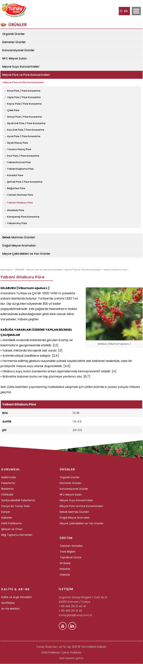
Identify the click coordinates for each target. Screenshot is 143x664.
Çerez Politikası (71, 652)
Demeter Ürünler (14, 42)
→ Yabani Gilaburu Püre (18, 202)
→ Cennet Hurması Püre (18, 195)
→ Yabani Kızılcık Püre (17, 162)
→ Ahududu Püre (14, 210)
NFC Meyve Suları (14, 58)
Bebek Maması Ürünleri (18, 237)
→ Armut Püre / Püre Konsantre (23, 117)
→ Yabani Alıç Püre (15, 223)
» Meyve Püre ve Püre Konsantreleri (23, 82)
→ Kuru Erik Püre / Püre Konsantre (24, 130)
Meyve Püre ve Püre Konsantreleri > (45, 269)
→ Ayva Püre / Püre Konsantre (22, 136)
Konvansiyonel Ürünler (18, 50)
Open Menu (136, 11)
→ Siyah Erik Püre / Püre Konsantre (24, 123)
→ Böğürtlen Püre (14, 188)
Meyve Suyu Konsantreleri (20, 67)
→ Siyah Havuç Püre (16, 143)
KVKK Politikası (51, 652)
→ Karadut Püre (13, 175)
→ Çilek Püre (11, 110)
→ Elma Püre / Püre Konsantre (22, 91)
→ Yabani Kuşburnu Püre (19, 169)
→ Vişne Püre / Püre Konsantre (22, 97)
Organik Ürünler (13, 34)
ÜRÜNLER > (20, 269)
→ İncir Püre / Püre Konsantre (21, 156)
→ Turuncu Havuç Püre (17, 149)
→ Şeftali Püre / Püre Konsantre (23, 182)
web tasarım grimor (71, 658)
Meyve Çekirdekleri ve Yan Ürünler (26, 254)
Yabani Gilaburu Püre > (116, 269)
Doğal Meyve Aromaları (19, 245)
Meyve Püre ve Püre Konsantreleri (26, 75)
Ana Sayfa (6, 269)
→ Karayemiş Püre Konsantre (21, 216)
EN (124, 11)
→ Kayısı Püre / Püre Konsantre (23, 104)
